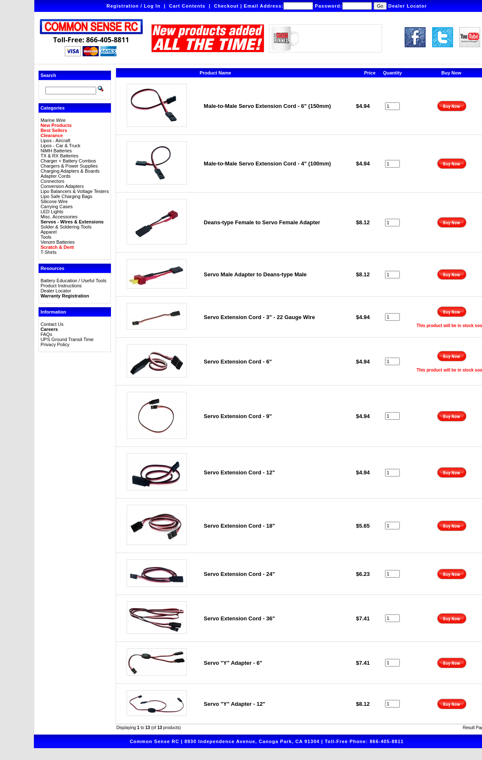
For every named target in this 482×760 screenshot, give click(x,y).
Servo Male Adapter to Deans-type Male (255, 274)
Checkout (226, 5)
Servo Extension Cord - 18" (239, 526)
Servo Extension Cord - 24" (239, 574)
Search (48, 75)
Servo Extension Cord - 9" (238, 416)
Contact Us (52, 324)
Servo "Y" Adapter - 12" (234, 704)
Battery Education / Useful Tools (74, 280)
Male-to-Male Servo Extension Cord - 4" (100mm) (267, 163)
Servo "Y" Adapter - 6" (233, 663)
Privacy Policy (55, 344)
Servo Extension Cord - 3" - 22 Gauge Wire (259, 317)
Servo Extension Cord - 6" (238, 361)
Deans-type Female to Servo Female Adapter (262, 222)
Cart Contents (187, 5)
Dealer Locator (407, 5)
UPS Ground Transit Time (67, 339)
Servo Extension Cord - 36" (239, 618)
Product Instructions (61, 285)
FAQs (47, 334)
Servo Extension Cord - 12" (239, 472)
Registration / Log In (134, 5)
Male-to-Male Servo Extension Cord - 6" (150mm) (267, 106)
